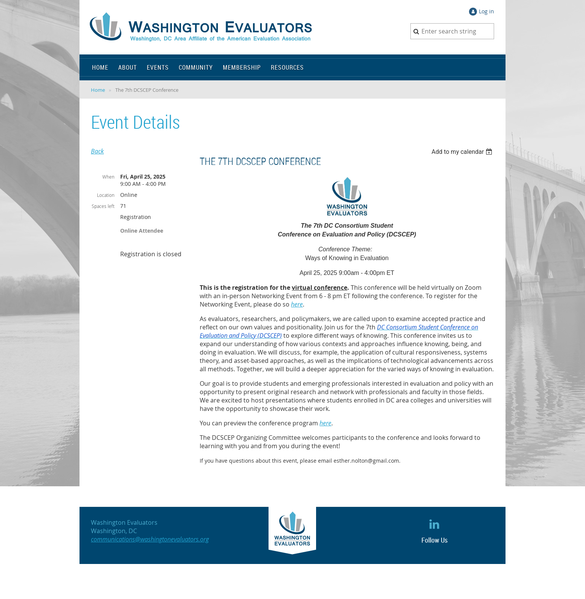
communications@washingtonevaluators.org (150, 539)
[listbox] (462, 152)
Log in (486, 11)
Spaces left (103, 206)
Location (105, 195)
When (108, 177)
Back (97, 151)
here (297, 304)
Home (98, 89)
